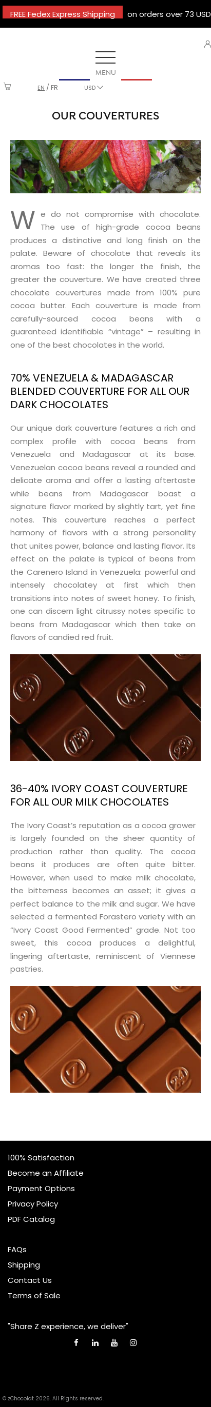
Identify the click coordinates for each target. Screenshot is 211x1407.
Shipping (24, 1264)
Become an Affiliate (46, 1173)
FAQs (17, 1249)
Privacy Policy (33, 1203)
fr (54, 87)
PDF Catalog (31, 1219)
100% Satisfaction (41, 1157)
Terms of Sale (34, 1295)
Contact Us (30, 1280)
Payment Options (41, 1188)
